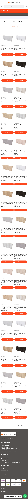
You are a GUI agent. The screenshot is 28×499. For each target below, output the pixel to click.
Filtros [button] (14, 26)
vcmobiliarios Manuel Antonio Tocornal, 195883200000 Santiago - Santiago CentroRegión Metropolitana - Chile (11, 449)
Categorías (14, 11)
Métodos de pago (5, 458)
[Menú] (2, 7)
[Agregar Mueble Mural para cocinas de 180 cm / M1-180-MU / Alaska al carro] (7, 54)
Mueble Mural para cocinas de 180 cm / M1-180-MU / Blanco (20, 48)
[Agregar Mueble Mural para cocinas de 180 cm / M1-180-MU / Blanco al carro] (20, 54)
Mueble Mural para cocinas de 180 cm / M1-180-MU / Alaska (7, 48)
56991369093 (5, 445)
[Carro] (26, 7)
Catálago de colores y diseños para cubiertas (11, 462)
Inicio (4, 17)
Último (21, 425)
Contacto (3, 468)
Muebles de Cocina (11, 17)
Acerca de (3, 460)
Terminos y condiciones (6, 474)
